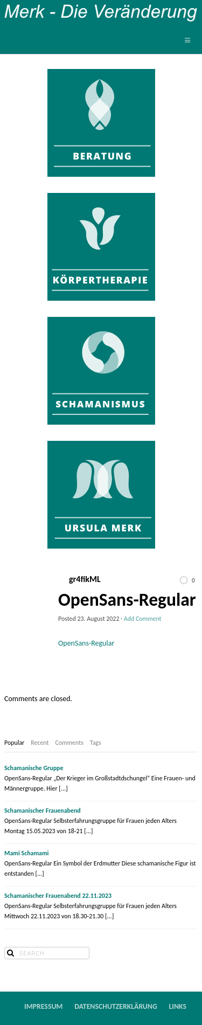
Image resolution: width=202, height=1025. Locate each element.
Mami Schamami (26, 853)
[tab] (14, 743)
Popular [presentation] (14, 742)
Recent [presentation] (39, 742)
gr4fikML (85, 579)
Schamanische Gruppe (33, 768)
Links (178, 1006)
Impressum (43, 1006)
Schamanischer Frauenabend (42, 810)
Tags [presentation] (95, 742)
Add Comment (143, 618)
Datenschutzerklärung (115, 1006)
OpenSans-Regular (86, 643)
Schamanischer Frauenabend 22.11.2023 (58, 895)
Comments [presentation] (69, 742)
